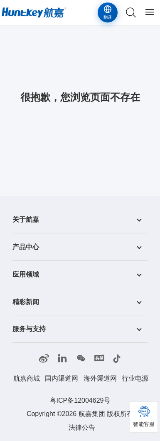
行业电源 (135, 378)
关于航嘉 (25, 219)
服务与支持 (29, 328)
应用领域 (25, 274)
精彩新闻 (25, 301)
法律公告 (82, 427)
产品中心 (25, 246)
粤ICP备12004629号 (80, 400)
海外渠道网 (100, 378)
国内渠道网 (61, 378)
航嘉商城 (26, 378)
